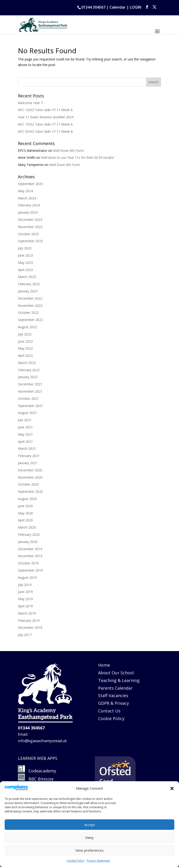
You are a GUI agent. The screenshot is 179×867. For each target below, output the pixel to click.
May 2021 (25, 434)
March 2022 (27, 363)
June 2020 (25, 506)
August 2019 (27, 577)
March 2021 (27, 448)
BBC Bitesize (36, 779)
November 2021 (30, 391)
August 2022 (27, 327)
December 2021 (30, 384)
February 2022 (29, 370)
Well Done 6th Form (68, 150)
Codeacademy (42, 771)
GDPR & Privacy (113, 703)
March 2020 (27, 527)
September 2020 (30, 491)
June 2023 (25, 255)
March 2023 (27, 277)
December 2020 (30, 470)
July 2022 (24, 334)
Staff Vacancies (113, 695)
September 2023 (30, 241)
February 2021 (29, 455)
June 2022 (25, 341)
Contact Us (109, 711)
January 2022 (28, 377)
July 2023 (24, 248)
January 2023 (28, 291)
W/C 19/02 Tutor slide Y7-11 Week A (45, 124)
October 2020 (28, 484)
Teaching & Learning (119, 680)
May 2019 (25, 599)
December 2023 (30, 219)
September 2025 (30, 184)
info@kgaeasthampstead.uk (42, 740)
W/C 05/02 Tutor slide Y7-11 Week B (45, 131)
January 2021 (28, 463)
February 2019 (29, 620)
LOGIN (135, 7)
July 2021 (24, 420)
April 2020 (25, 520)
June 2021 (25, 427)
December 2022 (30, 298)
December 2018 (30, 627)
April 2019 (25, 606)
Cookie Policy (75, 861)
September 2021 (30, 406)
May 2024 (25, 191)
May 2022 (25, 348)
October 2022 (28, 312)
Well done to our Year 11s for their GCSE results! (77, 157)
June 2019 (25, 591)
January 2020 (28, 541)
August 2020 (27, 498)
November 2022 (30, 305)
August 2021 (27, 412)
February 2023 (29, 284)
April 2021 (25, 441)
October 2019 (28, 563)
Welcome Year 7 (30, 103)
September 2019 (30, 570)
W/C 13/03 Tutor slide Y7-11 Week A (45, 110)
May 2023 (25, 262)
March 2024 (27, 198)
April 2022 (25, 355)
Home (104, 665)
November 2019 (30, 556)
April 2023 (25, 270)
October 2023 (28, 234)
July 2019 (24, 584)
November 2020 (30, 477)
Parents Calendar (115, 688)
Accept (89, 824)
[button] (172, 788)
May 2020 (25, 513)
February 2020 (29, 534)
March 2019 (27, 613)
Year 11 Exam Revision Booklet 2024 (45, 117)
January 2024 (28, 212)
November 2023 (30, 227)
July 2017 (24, 634)
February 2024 (29, 205)
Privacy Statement (98, 861)
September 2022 (30, 320)
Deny (89, 837)
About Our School (116, 672)
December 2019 (30, 549)
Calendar (118, 7)
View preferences (89, 850)
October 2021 (28, 398)
